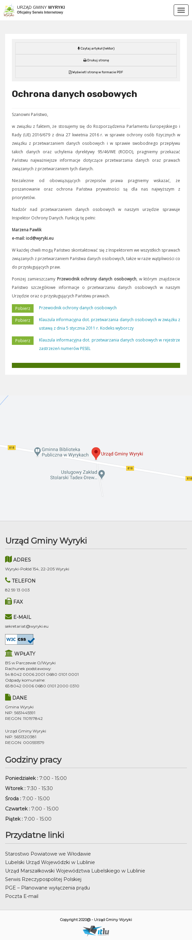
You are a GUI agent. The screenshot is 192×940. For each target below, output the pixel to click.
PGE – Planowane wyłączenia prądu (47, 888)
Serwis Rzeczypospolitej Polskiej (43, 879)
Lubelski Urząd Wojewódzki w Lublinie (50, 862)
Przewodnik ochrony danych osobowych (78, 308)
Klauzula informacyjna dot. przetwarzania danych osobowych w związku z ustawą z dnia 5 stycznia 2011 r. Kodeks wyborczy (109, 324)
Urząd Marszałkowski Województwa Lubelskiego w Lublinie (75, 871)
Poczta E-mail (21, 896)
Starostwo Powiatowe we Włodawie (48, 854)
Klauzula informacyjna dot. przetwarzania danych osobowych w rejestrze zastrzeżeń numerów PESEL (109, 344)
